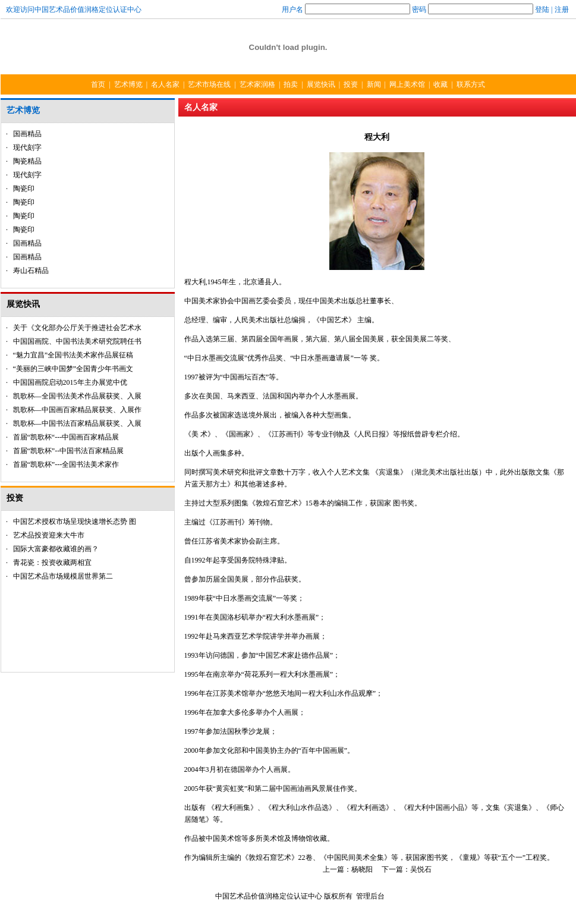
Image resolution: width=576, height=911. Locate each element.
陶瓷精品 (27, 161)
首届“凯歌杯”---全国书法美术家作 (66, 464)
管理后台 (370, 896)
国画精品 (27, 134)
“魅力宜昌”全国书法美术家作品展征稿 (73, 355)
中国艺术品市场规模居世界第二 (63, 576)
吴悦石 (421, 869)
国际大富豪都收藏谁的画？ (56, 549)
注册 (562, 9)
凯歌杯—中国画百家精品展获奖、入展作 (77, 410)
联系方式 (471, 84)
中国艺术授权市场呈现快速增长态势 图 (74, 521)
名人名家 (165, 84)
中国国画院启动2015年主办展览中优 (70, 382)
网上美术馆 (407, 84)
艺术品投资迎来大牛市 (48, 535)
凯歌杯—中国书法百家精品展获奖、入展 (77, 423)
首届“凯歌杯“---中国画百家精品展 (66, 437)
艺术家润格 (257, 84)
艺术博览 (128, 84)
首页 (98, 84)
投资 (351, 84)
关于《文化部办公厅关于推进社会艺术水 (77, 327)
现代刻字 (27, 147)
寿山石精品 (31, 270)
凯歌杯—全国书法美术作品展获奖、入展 (77, 396)
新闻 (374, 84)
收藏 (440, 84)
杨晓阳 (362, 869)
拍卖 (291, 84)
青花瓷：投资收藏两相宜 (52, 562)
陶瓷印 (23, 188)
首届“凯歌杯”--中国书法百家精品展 (68, 451)
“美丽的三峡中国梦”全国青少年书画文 (73, 369)
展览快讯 (321, 84)
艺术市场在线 (209, 84)
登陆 (542, 9)
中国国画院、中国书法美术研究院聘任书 (77, 341)
